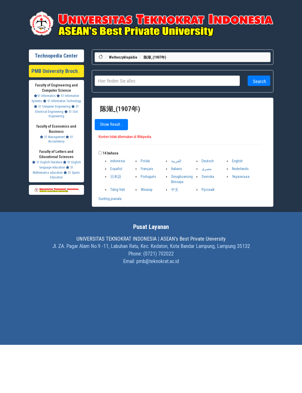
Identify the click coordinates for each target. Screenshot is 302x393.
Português (148, 176)
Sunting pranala (110, 199)
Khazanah (132, 8)
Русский (208, 190)
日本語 (115, 176)
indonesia (117, 161)
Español (116, 169)
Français (147, 169)
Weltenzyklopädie (123, 57)
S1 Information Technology (62, 101)
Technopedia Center (56, 56)
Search (259, 81)
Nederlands (240, 169)
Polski (145, 161)
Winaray (146, 190)
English (237, 161)
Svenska (208, 176)
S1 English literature (47, 162)
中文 (174, 190)
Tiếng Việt (117, 190)
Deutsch (208, 161)
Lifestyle (117, 8)
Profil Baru (147, 8)
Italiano (176, 169)
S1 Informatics (45, 96)
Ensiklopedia (181, 8)
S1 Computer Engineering (52, 106)
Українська (240, 176)
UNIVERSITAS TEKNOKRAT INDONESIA (116, 239)
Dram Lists (163, 8)
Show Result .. (111, 124)
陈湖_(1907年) (155, 57)
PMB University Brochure (58, 71)
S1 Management (52, 137)
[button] (100, 152)
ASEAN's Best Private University (193, 239)
